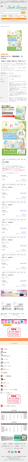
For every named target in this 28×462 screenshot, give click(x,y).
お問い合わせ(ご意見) (18, 448)
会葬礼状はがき (6, 355)
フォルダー (5, 359)
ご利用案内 (10, 443)
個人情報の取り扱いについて (7, 446)
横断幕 (4, 352)
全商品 (2, 26)
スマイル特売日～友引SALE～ (10, 405)
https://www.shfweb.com (14, 458)
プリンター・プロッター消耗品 (10, 389)
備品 (4, 379)
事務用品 (5, 372)
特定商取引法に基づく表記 (19, 443)
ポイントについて (8, 448)
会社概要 (4, 443)
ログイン (18, 180)
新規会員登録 (14, 18)
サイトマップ (23, 446)
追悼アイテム (6, 382)
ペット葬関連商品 (7, 376)
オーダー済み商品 (14, 399)
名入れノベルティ (7, 365)
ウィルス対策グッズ (7, 392)
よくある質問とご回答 (14, 20)
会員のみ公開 (23, 175)
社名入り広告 (7, 26)
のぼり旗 (5, 349)
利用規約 (17, 446)
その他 (4, 386)
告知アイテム (6, 369)
